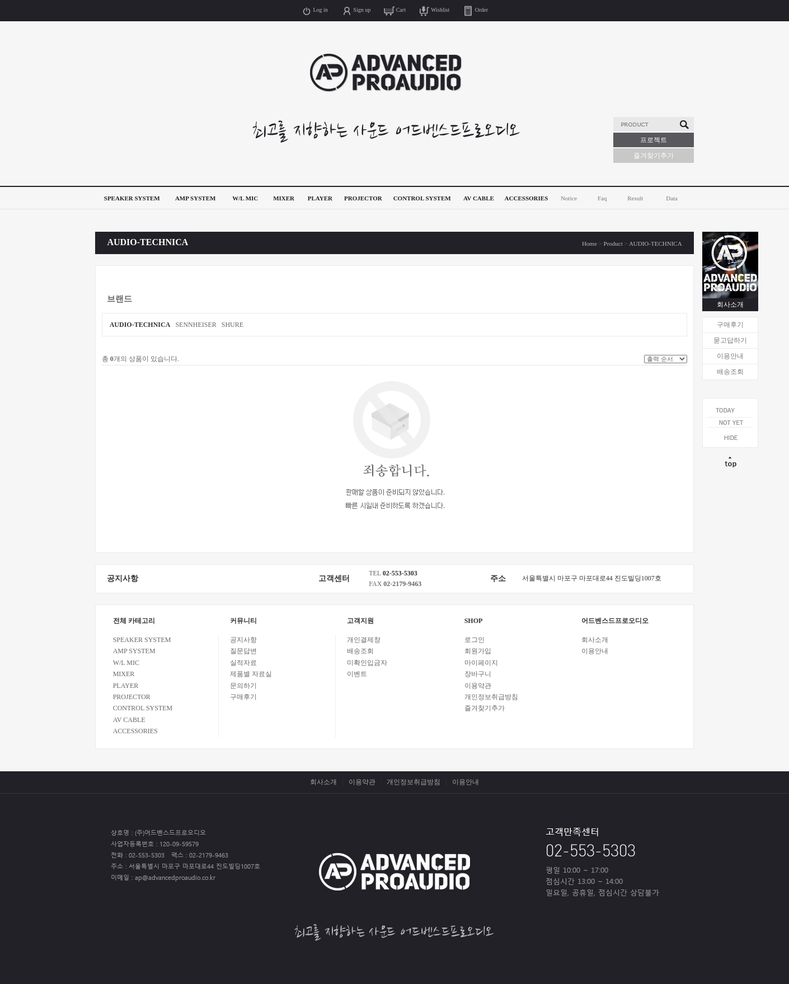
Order (475, 10)
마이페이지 (481, 663)
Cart (395, 10)
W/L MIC (245, 198)
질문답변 (243, 651)
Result (635, 198)
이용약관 (477, 686)
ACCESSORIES (526, 198)
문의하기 (243, 686)
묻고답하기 (730, 340)
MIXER (283, 198)
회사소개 (730, 304)
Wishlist (434, 10)
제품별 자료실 (251, 674)
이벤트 (357, 674)
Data (672, 198)
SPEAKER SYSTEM (132, 198)
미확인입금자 (367, 663)
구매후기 (730, 325)
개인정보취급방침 (491, 697)
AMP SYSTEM (195, 198)
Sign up (355, 10)
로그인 (474, 640)
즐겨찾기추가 (653, 156)
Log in (314, 10)
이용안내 (730, 356)
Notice (569, 198)
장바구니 (477, 674)
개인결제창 (364, 640)
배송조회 (730, 372)
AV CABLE (478, 198)
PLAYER (320, 198)
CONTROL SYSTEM (422, 198)
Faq (602, 198)
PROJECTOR (363, 198)
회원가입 (477, 651)
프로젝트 (653, 140)
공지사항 (243, 640)
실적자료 (243, 663)
